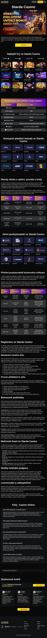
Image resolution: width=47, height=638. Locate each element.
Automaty (41, 58)
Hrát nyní (23, 45)
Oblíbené (6, 58)
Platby (38, 623)
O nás (25, 621)
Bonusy (38, 621)
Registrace (40, 1)
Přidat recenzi (39, 585)
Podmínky (26, 623)
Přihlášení (34, 1)
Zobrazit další (23, 609)
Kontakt (25, 628)
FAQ (38, 628)
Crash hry (29, 58)
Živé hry (17, 58)
